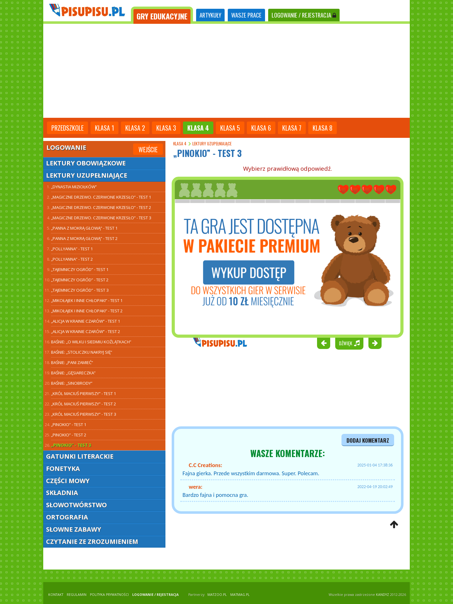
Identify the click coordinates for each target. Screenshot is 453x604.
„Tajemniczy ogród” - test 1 (80, 269)
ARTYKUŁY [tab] (210, 15)
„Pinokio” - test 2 (68, 435)
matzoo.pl (217, 594)
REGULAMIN (76, 594)
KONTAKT (55, 594)
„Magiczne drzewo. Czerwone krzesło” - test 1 (101, 197)
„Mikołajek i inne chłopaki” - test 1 (87, 300)
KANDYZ (382, 594)
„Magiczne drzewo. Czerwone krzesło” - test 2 (101, 207)
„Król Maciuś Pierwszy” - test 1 (83, 393)
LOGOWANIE (304, 15)
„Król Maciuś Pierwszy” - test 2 (83, 404)
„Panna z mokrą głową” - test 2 (84, 238)
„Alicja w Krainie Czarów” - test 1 (85, 321)
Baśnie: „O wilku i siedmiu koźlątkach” (91, 342)
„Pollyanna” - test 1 (72, 249)
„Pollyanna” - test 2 (72, 259)
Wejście (148, 149)
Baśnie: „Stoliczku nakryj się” (81, 352)
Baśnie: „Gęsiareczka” (73, 373)
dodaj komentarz (367, 440)
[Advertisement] (226, 71)
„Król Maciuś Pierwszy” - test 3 (83, 414)
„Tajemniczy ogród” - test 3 (80, 290)
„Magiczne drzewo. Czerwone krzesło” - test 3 (101, 218)
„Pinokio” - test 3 (71, 445)
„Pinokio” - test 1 (68, 424)
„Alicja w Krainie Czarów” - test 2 (85, 331)
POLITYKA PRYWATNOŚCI (109, 594)
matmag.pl (240, 594)
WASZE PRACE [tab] (246, 15)
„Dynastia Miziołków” (74, 187)
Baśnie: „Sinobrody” (71, 383)
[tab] (162, 15)
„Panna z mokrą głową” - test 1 (84, 228)
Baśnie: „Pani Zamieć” (72, 362)
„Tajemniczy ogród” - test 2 (80, 280)
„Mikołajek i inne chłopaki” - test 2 (87, 311)
